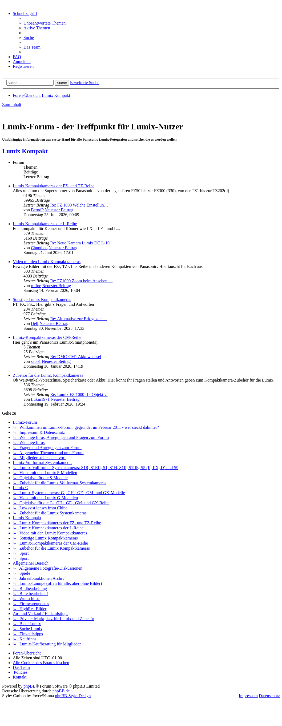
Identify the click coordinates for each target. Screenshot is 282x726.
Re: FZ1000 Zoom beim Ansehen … (81, 281)
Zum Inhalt (11, 104)
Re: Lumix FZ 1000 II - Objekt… (78, 394)
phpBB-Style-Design (73, 695)
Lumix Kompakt (25, 151)
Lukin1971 (40, 399)
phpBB (29, 686)
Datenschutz (269, 695)
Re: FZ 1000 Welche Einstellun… (79, 205)
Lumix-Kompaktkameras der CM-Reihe (47, 337)
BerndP (37, 210)
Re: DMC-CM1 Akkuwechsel (75, 356)
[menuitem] (44, 23)
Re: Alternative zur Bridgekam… (78, 318)
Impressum (248, 695)
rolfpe (36, 285)
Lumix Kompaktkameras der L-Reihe (45, 223)
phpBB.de (61, 691)
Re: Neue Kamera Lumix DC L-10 (80, 243)
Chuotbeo (39, 247)
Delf (34, 323)
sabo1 (36, 361)
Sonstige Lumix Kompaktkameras (42, 299)
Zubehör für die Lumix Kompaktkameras (48, 375)
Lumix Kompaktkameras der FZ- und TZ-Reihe (53, 186)
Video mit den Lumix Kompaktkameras (46, 261)
